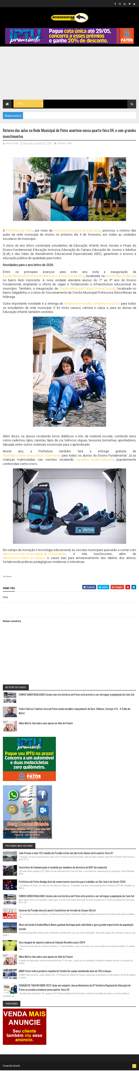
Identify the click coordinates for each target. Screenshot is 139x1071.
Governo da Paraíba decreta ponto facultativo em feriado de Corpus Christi (57, 911)
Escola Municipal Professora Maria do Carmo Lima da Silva (43, 277)
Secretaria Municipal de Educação (77, 231)
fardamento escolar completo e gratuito (92, 304)
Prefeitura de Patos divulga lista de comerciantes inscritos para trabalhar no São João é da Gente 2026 (72, 882)
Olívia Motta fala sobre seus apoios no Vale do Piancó (46, 724)
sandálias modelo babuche (95, 460)
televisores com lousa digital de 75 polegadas (35, 555)
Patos (69, 144)
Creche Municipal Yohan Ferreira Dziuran (87, 289)
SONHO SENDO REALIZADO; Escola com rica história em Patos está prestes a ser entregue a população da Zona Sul (76, 695)
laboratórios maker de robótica (24, 559)
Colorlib (16, 1066)
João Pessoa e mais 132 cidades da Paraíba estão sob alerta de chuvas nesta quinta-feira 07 (66, 853)
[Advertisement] (69, 73)
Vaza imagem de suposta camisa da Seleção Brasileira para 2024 (52, 943)
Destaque (61, 144)
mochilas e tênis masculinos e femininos (32, 456)
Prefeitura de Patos (19, 231)
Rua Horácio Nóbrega (121, 277)
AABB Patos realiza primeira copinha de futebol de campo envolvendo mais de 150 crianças (65, 972)
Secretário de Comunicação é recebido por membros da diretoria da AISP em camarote (63, 868)
